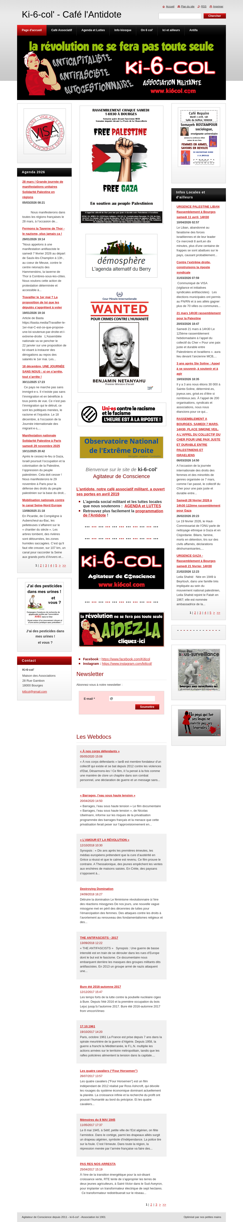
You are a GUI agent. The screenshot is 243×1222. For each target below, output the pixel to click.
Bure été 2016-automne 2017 (100, 986)
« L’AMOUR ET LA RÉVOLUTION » (104, 840)
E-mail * (89, 698)
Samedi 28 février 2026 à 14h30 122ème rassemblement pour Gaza (198, 505)
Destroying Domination (96, 889)
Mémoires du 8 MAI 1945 (97, 1119)
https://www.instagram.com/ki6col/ (127, 664)
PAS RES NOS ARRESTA (98, 1164)
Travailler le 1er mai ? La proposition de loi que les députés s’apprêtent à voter (42, 302)
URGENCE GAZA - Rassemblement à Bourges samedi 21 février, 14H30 (196, 561)
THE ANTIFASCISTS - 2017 (99, 937)
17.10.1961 (87, 1026)
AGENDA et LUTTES (143, 506)
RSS (203, 6)
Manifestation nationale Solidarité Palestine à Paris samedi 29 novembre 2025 (41, 441)
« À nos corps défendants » (100, 751)
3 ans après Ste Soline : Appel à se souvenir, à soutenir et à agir (198, 369)
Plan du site (188, 6)
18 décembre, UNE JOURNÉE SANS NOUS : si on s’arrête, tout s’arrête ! (43, 371)
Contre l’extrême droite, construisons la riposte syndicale (194, 267)
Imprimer (218, 6)
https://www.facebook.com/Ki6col (126, 659)
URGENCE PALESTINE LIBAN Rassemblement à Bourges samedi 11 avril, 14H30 (198, 212)
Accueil (170, 6)
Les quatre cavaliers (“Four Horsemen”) (109, 1071)
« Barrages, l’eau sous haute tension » (107, 795)
